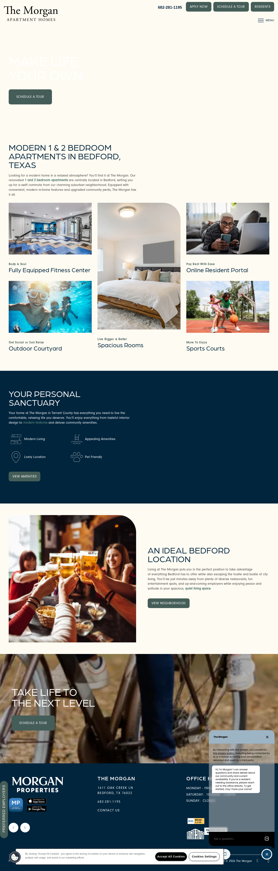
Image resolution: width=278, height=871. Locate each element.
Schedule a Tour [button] (30, 97)
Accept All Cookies (171, 856)
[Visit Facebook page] (13, 827)
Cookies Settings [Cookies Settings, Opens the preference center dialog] (204, 856)
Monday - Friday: (201, 788)
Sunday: (193, 801)
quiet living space (198, 588)
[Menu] (266, 20)
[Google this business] (25, 827)
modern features (35, 423)
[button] (199, 7)
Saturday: (195, 794)
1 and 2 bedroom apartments (46, 180)
